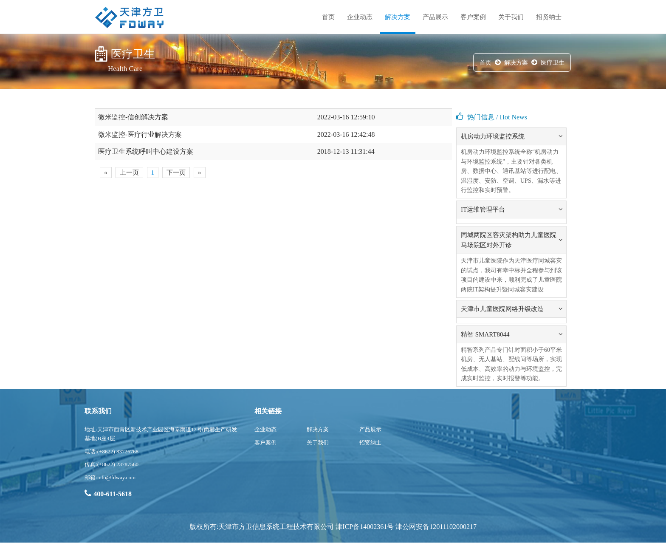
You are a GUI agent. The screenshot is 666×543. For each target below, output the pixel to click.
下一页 (176, 172)
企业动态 (360, 17)
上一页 (129, 172)
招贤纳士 (549, 17)
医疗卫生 (552, 62)
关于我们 (511, 17)
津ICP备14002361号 (365, 526)
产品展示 (435, 17)
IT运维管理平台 (483, 209)
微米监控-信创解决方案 (133, 117)
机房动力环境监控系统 (493, 136)
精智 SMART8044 (485, 334)
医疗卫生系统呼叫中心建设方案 (145, 151)
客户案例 (473, 17)
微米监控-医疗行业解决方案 (140, 134)
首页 (328, 17)
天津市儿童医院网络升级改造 (502, 308)
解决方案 (397, 17)
